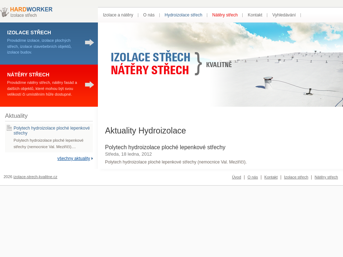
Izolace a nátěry (118, 14)
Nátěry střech (225, 14)
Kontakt (255, 14)
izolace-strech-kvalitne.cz (36, 177)
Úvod (236, 177)
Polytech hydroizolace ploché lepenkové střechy (165, 147)
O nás (149, 14)
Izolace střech (296, 177)
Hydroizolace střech (183, 14)
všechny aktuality (74, 158)
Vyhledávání (284, 14)
